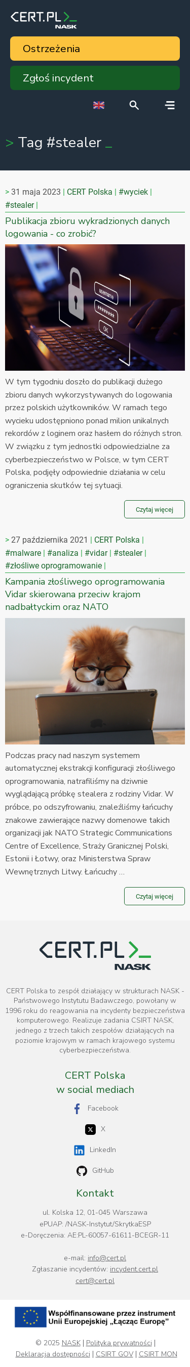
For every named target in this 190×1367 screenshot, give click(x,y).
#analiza (63, 553)
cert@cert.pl (95, 1281)
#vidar (96, 553)
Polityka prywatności (119, 1343)
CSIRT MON (158, 1354)
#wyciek (133, 192)
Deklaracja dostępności (53, 1354)
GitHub (95, 1171)
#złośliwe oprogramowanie (53, 565)
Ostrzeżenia (51, 48)
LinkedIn (95, 1150)
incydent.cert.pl (134, 1269)
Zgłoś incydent (58, 78)
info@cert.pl (107, 1258)
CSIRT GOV (114, 1354)
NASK (71, 1343)
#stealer (19, 205)
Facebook (95, 1109)
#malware (23, 553)
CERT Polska (89, 192)
